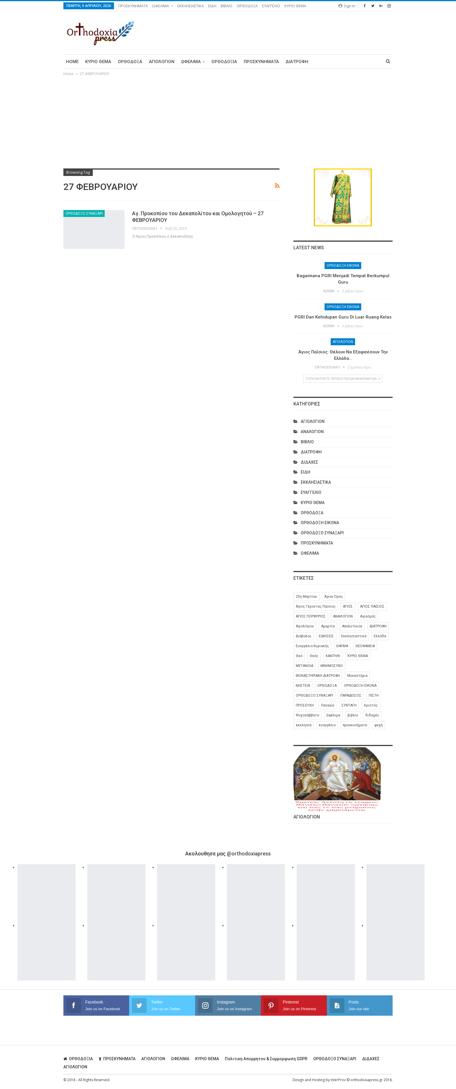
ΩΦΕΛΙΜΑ (160, 5)
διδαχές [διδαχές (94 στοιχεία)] (372, 715)
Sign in (347, 5)
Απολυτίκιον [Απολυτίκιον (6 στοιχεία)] (352, 626)
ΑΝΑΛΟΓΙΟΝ (312, 431)
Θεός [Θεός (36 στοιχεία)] (314, 656)
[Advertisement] (228, 120)
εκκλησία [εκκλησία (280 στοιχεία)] (303, 725)
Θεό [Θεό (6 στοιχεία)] (299, 656)
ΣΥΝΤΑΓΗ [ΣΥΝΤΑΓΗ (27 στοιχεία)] (349, 705)
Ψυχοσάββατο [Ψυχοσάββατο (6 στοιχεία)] (307, 715)
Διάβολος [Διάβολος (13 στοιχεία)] (303, 636)
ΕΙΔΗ (212, 5)
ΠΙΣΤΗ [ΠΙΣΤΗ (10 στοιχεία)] (374, 695)
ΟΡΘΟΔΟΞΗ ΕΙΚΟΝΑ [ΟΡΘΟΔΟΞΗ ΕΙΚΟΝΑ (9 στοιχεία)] (360, 686)
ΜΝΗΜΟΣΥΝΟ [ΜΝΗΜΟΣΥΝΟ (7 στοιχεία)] (331, 666)
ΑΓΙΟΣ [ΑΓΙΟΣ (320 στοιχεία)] (348, 606)
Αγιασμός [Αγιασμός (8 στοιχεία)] (368, 616)
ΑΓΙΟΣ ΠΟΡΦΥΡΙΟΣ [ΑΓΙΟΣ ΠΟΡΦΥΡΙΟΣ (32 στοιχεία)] (311, 616)
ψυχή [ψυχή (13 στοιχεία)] (378, 725)
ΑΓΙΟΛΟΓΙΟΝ (161, 61)
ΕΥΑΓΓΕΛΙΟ (271, 5)
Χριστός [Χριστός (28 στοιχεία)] (371, 705)
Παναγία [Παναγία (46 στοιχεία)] (327, 705)
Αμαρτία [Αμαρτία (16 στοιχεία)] (328, 626)
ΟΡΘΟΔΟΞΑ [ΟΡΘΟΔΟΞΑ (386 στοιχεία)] (327, 686)
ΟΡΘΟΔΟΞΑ (247, 5)
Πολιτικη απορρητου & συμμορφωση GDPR (266, 1058)
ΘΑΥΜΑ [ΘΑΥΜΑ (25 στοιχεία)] (342, 646)
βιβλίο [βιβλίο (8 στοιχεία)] (353, 715)
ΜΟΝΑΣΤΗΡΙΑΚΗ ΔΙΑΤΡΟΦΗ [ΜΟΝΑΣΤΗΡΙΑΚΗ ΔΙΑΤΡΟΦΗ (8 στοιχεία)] (318, 676)
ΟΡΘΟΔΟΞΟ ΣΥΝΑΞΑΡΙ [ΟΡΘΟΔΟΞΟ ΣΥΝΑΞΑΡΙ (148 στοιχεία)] (314, 695)
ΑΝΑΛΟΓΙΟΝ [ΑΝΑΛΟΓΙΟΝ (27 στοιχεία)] (343, 616)
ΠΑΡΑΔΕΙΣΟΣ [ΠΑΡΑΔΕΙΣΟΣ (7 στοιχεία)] (350, 695)
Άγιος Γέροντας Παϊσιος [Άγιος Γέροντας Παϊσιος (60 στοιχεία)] (316, 606)
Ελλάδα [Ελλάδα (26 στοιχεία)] (380, 636)
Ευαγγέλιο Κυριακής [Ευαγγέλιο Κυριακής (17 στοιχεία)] (312, 646)
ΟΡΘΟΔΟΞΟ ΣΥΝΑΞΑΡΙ (84, 213)
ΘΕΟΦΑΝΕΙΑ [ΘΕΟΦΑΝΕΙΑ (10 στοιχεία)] (365, 646)
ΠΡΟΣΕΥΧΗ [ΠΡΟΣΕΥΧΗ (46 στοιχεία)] (305, 705)
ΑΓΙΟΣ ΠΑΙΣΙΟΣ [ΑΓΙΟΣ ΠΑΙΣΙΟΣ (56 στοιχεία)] (372, 606)
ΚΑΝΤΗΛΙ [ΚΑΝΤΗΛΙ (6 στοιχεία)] (333, 656)
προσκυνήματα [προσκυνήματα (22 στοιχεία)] (355, 725)
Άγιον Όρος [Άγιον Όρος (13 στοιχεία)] (333, 597)
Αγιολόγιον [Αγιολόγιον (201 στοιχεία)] (305, 626)
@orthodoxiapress (249, 853)
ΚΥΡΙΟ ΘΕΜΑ (295, 5)
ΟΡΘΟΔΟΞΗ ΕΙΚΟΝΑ (343, 266)
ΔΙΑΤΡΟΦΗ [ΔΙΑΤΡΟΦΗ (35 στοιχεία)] (378, 626)
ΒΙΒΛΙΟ (226, 5)
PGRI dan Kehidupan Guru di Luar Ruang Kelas (343, 317)
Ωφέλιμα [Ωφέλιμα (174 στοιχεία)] (333, 715)
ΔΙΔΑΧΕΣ (309, 462)
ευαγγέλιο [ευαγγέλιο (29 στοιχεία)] (327, 725)
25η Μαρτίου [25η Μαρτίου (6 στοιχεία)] (306, 597)
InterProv (338, 1079)
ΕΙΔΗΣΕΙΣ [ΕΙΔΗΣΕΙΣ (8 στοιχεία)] (326, 636)
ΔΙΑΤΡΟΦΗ (297, 61)
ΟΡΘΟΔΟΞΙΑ (224, 61)
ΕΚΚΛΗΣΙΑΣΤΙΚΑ (190, 5)
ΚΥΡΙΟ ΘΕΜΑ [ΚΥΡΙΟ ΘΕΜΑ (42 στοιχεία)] (358, 656)
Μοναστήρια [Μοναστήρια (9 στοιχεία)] (357, 676)
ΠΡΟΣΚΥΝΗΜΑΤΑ (133, 5)
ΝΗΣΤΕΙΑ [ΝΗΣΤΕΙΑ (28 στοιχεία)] (303, 686)
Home (72, 61)
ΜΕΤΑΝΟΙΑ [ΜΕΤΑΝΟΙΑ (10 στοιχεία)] (304, 666)
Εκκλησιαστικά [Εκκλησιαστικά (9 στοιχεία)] (353, 636)
